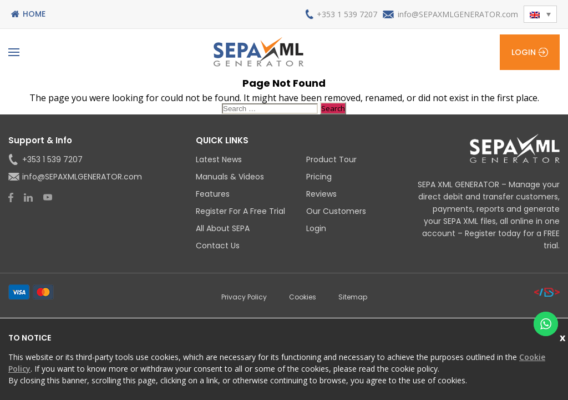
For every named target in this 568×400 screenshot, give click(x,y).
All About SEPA (223, 228)
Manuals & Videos (230, 176)
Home (34, 13)
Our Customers (336, 211)
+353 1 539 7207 (347, 14)
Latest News (219, 159)
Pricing (319, 176)
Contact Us (218, 245)
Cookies (302, 297)
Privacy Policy (244, 297)
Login (523, 52)
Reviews (321, 193)
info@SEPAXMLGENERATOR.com (458, 14)
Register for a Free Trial (240, 211)
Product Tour (331, 159)
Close (564, 336)
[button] (540, 14)
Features (213, 193)
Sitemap (352, 297)
